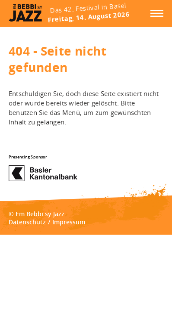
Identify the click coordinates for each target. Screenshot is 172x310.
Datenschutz (27, 222)
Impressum (68, 222)
